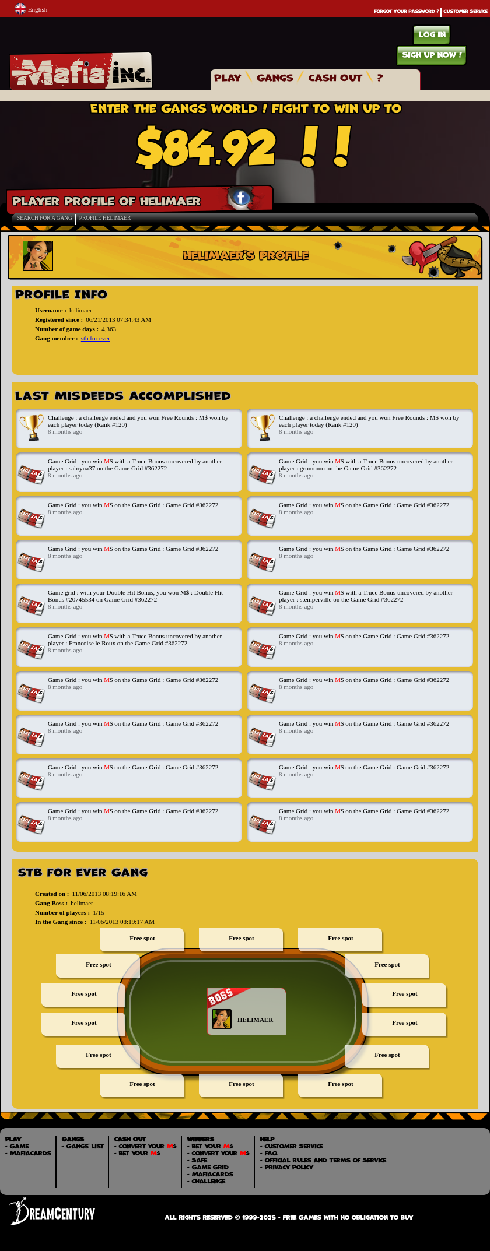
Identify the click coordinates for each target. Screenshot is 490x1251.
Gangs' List (84, 1146)
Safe (198, 1160)
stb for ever (95, 338)
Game (18, 1146)
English (31, 8)
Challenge (208, 1181)
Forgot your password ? (406, 11)
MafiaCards (30, 1153)
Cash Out (335, 77)
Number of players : (62, 912)
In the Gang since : (61, 921)
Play (227, 77)
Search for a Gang (44, 218)
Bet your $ (139, 1153)
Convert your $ (147, 1146)
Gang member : (56, 338)
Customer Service (465, 11)
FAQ (270, 1153)
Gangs (274, 77)
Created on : (52, 893)
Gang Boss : (51, 902)
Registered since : (59, 319)
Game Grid (209, 1167)
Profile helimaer (105, 218)
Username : (50, 310)
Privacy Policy (288, 1167)
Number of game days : (67, 328)
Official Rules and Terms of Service (325, 1160)
